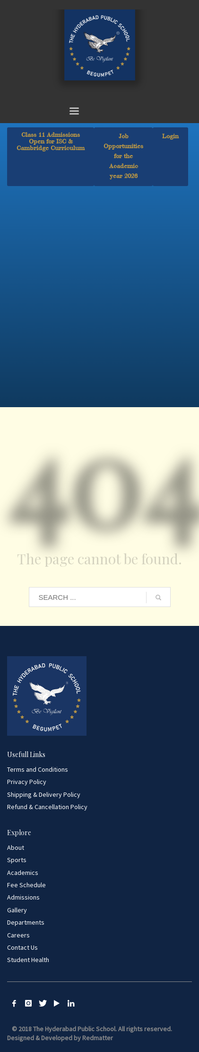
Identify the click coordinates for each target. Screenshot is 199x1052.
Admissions (23, 897)
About (15, 847)
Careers (18, 935)
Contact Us (22, 947)
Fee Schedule (26, 885)
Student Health (28, 959)
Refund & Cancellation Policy (47, 806)
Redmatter (97, 1038)
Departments (25, 922)
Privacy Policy (26, 781)
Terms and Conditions (37, 769)
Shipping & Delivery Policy (43, 794)
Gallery (17, 910)
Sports (16, 860)
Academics (22, 872)
